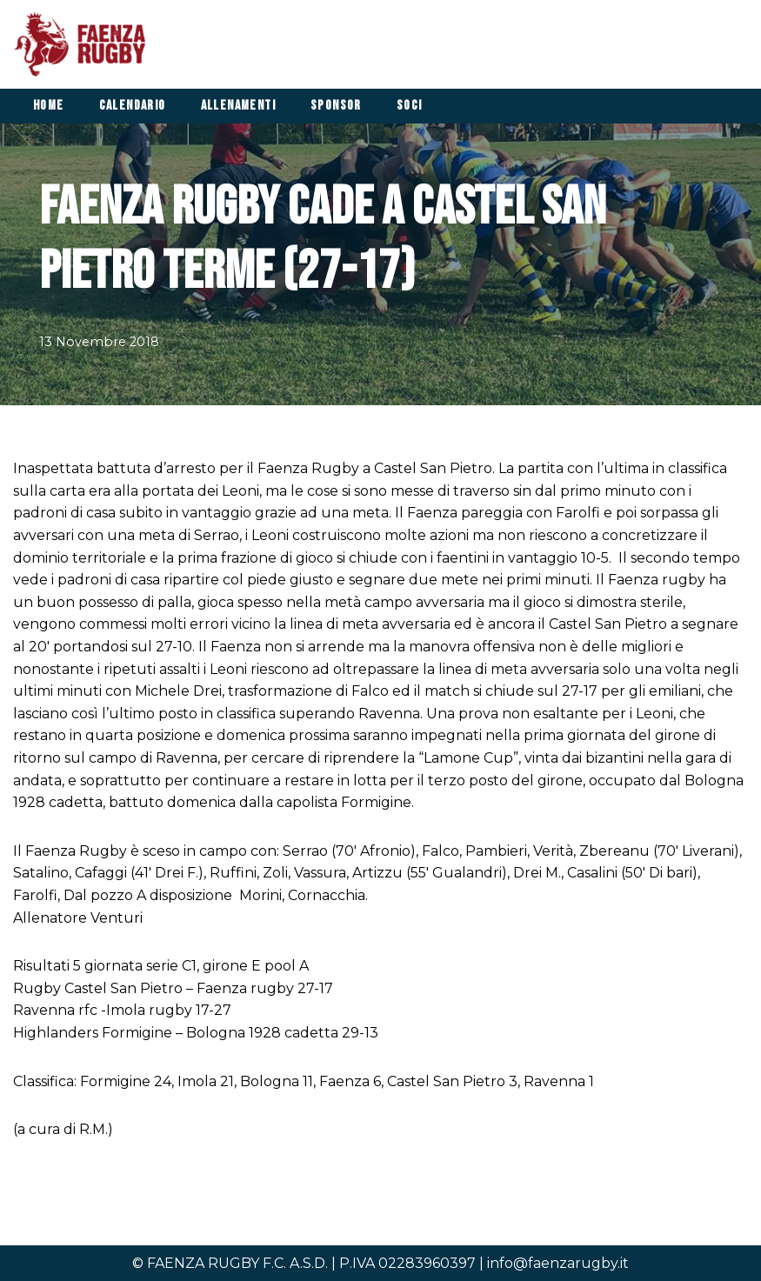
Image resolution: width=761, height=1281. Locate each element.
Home (48, 105)
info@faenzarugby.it (558, 1263)
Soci (410, 105)
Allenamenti (238, 105)
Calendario (132, 105)
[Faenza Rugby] (84, 44)
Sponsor (336, 105)
